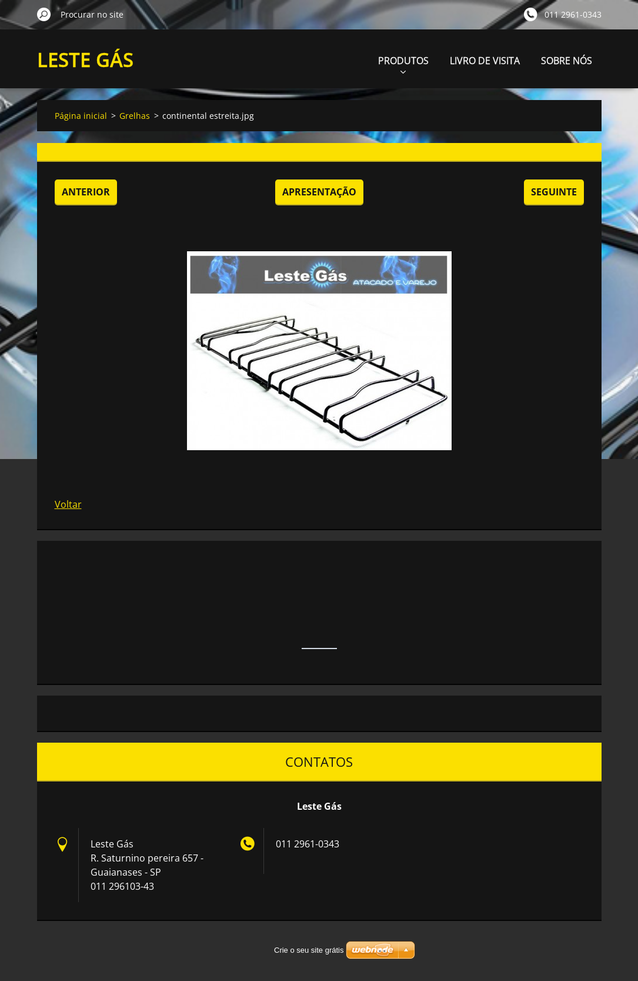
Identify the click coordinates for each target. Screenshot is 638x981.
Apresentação (319, 191)
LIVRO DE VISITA (485, 60)
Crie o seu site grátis (309, 950)
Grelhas (134, 115)
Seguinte (554, 191)
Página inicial (81, 115)
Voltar (68, 504)
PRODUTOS (403, 64)
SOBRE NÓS (566, 60)
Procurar (44, 14)
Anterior (86, 191)
